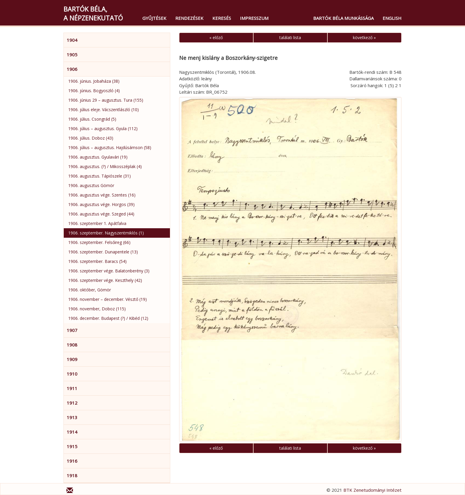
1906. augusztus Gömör (91, 185)
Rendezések (189, 18)
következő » (364, 37)
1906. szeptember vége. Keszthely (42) (105, 280)
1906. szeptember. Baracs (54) (97, 261)
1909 (72, 359)
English (392, 18)
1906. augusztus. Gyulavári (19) (98, 157)
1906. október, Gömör (89, 290)
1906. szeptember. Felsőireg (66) (99, 242)
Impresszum (254, 18)
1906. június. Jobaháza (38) (94, 81)
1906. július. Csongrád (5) (92, 119)
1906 (72, 69)
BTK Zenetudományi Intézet (372, 490)
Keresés (221, 18)
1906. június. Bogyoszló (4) (94, 90)
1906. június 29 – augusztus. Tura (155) (105, 100)
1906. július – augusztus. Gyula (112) (103, 128)
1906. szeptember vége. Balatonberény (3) (108, 271)
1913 (72, 417)
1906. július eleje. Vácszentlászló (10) (103, 109)
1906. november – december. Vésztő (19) (107, 299)
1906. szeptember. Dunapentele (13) (103, 252)
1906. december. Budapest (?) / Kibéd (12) (108, 318)
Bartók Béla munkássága (343, 18)
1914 (72, 432)
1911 (72, 388)
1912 (72, 403)
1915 (72, 446)
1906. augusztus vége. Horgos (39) (101, 204)
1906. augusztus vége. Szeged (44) (101, 214)
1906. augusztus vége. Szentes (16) (102, 195)
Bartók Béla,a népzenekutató (93, 13)
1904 (72, 40)
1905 (72, 55)
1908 (72, 345)
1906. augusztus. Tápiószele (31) (99, 176)
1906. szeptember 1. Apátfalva (97, 223)
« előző (216, 37)
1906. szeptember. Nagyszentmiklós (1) (106, 233)
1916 (72, 461)
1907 (72, 330)
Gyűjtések (154, 18)
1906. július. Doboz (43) (90, 138)
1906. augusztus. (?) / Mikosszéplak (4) (105, 166)
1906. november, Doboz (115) (97, 309)
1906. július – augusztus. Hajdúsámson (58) (109, 147)
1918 (72, 475)
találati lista (290, 37)
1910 (72, 374)
